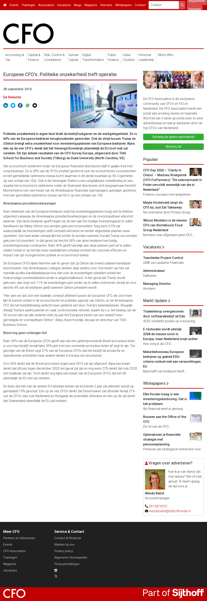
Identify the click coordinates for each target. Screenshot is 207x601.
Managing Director (157, 284)
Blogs (77, 5)
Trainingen (28, 5)
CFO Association (14, 551)
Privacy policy (63, 551)
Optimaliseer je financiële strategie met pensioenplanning (162, 439)
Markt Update (155, 300)
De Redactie (12, 97)
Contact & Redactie (67, 538)
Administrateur (154, 271)
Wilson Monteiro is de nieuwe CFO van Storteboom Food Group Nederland (165, 225)
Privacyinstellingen (66, 564)
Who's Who (165, 55)
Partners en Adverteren (19, 538)
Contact (140, 5)
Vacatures (64, 5)
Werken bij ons (64, 544)
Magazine (90, 5)
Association (46, 5)
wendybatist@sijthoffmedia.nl (170, 511)
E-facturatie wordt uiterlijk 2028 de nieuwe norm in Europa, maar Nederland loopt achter (170, 334)
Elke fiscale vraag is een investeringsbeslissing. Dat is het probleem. (165, 399)
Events (14, 5)
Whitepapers (123, 5)
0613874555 (158, 506)
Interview (106, 5)
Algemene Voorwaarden (70, 557)
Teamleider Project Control (163, 258)
